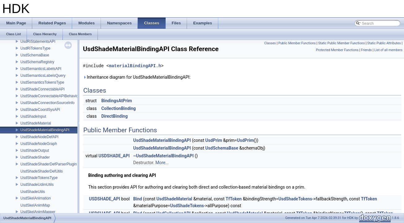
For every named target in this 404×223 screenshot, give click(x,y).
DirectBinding (114, 116)
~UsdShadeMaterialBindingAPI (163, 155)
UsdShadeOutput (34, 150)
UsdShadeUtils (32, 192)
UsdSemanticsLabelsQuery (42, 75)
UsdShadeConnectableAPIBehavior (49, 96)
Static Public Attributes (384, 43)
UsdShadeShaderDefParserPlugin (48, 164)
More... (162, 162)
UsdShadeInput (33, 116)
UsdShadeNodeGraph (38, 144)
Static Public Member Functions (341, 43)
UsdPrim (213, 140)
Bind (137, 198)
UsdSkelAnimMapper (37, 212)
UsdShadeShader (35, 157)
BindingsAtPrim (116, 100)
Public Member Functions (297, 43)
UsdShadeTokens (295, 198)
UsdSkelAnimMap (35, 205)
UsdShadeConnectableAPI (42, 89)
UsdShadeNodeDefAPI (39, 137)
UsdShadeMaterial (35, 123)
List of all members (388, 50)
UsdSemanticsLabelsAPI (40, 69)
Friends (366, 50)
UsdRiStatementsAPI (37, 41)
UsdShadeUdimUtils (37, 184)
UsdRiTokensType (35, 48)
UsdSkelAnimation (35, 198)
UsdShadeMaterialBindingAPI (44, 130)
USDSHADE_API (114, 155)
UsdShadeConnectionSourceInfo (47, 103)
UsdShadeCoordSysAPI (40, 109)
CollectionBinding (118, 108)
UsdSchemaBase (34, 55)
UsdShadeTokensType (39, 178)
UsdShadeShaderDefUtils (41, 171)
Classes (270, 43)
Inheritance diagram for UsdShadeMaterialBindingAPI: (136, 77)
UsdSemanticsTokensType (42, 82)
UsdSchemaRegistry (37, 62)
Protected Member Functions (337, 50)
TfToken (234, 198)
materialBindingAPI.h (135, 66)
